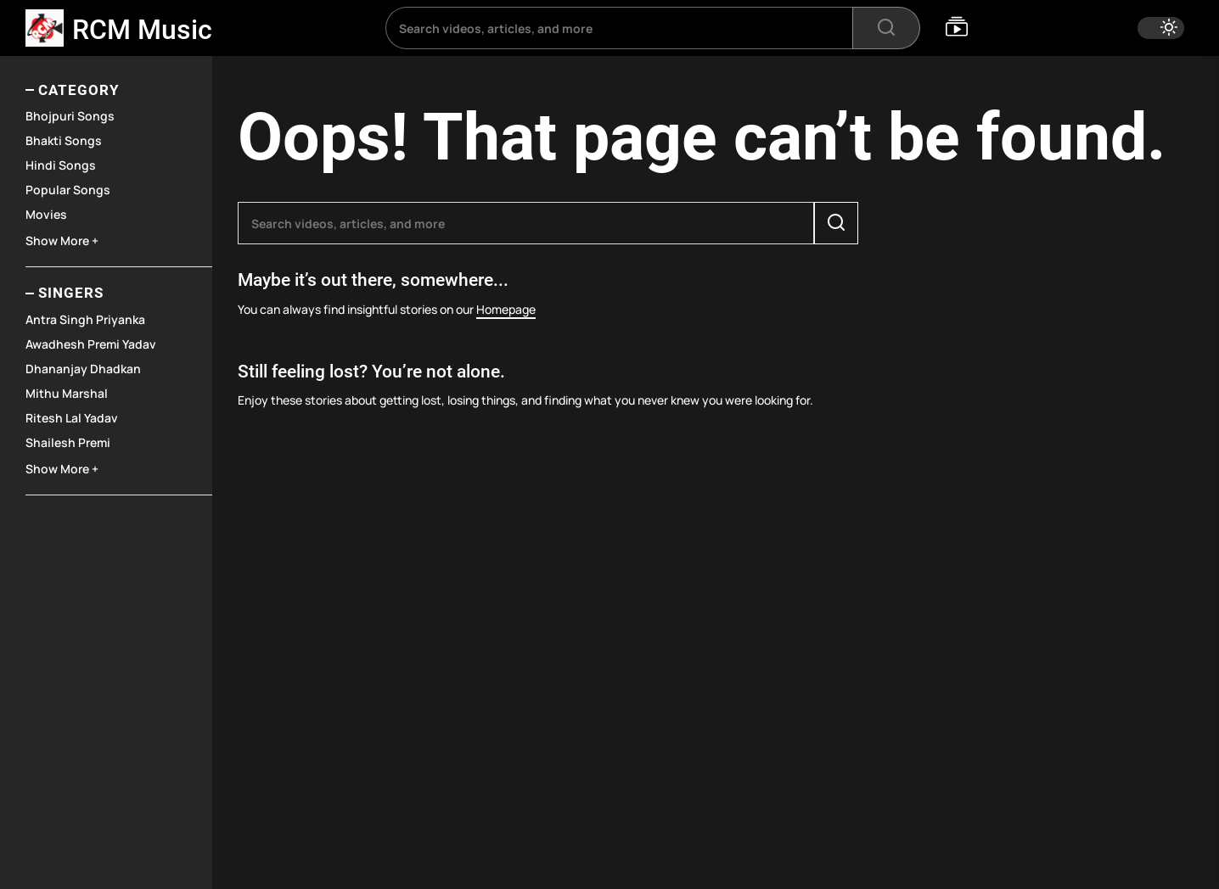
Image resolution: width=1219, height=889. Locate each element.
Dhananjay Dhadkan (83, 369)
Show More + (61, 240)
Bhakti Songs (63, 140)
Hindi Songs (60, 165)
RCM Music (142, 30)
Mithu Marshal (66, 393)
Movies (46, 214)
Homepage (506, 309)
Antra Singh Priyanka (85, 319)
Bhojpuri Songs (70, 116)
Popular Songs (67, 190)
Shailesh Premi (67, 442)
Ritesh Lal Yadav (71, 418)
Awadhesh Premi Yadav (90, 344)
